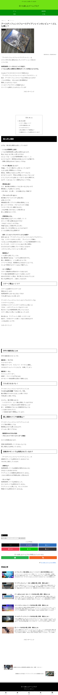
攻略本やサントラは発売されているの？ (30, 132)
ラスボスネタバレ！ (25, 128)
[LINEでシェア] (29, 549)
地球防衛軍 (22, 539)
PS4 (3, 539)
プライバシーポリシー (29, 690)
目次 (27, 117)
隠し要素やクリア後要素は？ (27, 130)
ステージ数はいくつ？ (25, 123)
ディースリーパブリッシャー (12, 539)
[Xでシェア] (10, 545)
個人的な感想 (21, 121)
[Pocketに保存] (10, 549)
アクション (4, 536)
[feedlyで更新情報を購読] (15, 558)
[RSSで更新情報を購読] (43, 558)
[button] (47, 549)
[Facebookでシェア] (29, 545)
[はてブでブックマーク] (47, 545)
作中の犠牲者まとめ (25, 125)
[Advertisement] (29, 103)
